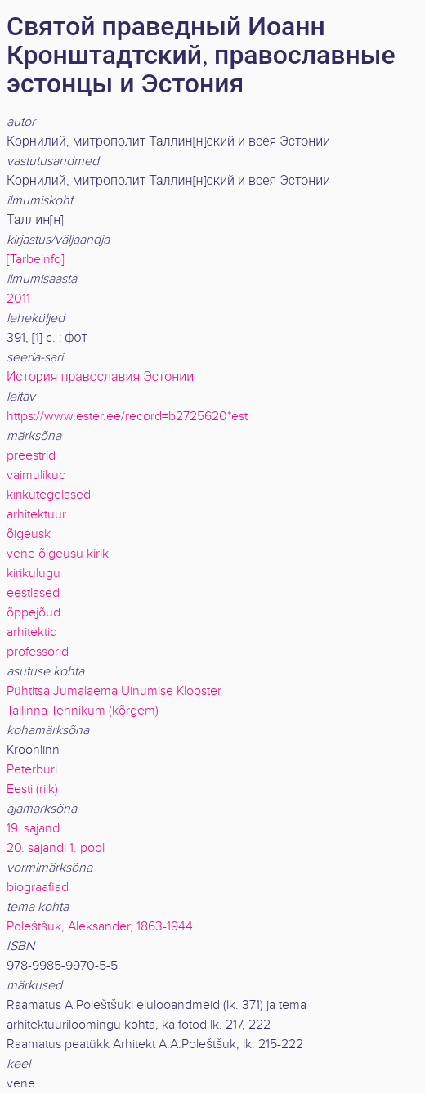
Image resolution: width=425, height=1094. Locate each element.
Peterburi (32, 770)
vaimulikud (36, 475)
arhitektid (32, 632)
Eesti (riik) (32, 789)
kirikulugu (33, 573)
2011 (18, 299)
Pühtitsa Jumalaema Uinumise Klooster (114, 691)
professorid (38, 652)
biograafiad (38, 887)
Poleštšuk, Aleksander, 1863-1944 (100, 927)
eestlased (33, 593)
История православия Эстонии (100, 377)
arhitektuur (36, 514)
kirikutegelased (49, 495)
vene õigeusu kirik (58, 554)
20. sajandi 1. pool (56, 848)
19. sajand (33, 828)
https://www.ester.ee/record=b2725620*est (127, 416)
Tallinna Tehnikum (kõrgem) (83, 711)
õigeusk (29, 534)
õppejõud (33, 613)
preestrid (31, 456)
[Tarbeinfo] (36, 259)
